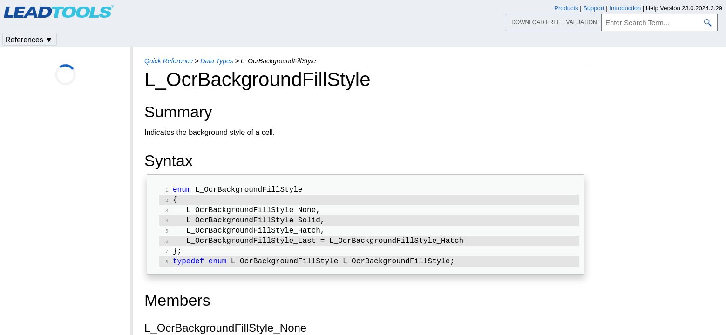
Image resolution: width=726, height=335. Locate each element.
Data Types (216, 61)
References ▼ (29, 40)
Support (593, 8)
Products (566, 8)
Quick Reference (168, 61)
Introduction (625, 8)
